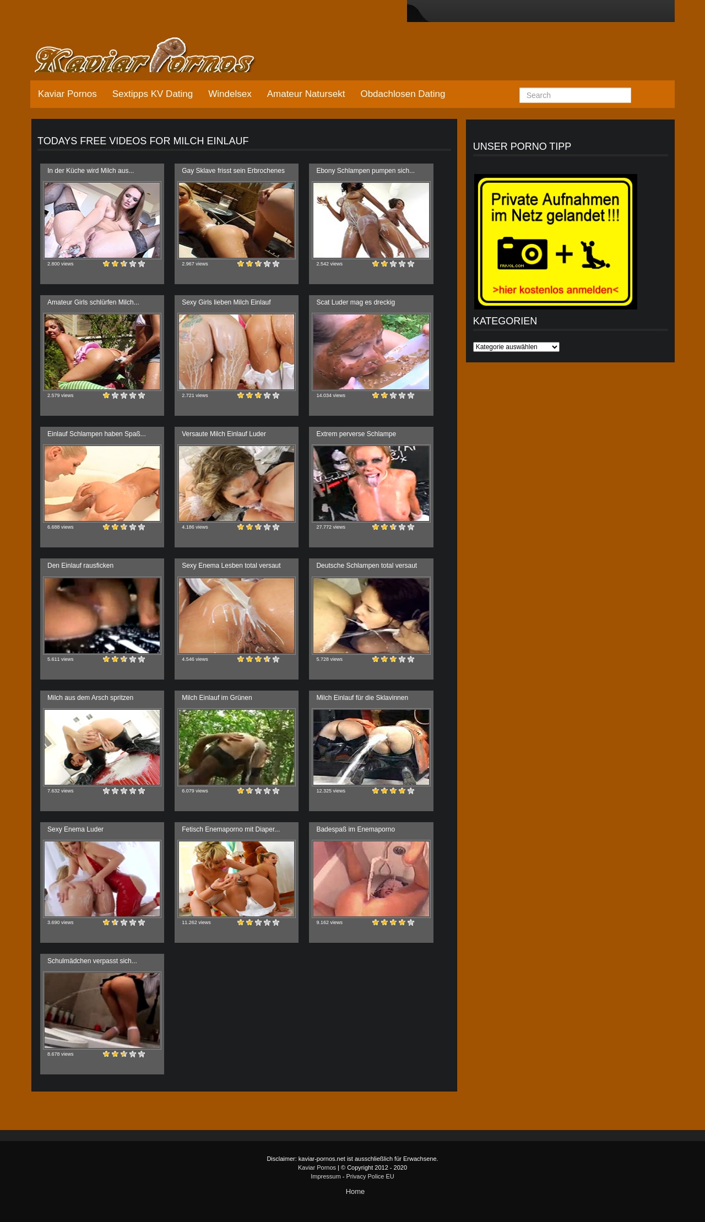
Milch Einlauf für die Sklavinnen (362, 698)
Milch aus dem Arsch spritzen (90, 698)
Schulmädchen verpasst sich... (92, 961)
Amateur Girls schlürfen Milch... (93, 302)
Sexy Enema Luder (75, 829)
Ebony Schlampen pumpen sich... (365, 171)
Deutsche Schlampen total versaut (366, 565)
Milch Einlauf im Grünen (217, 698)
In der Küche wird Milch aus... (90, 171)
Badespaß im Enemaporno (355, 829)
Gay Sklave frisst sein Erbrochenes (233, 171)
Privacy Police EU (370, 1176)
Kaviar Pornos (67, 94)
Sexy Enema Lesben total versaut (231, 565)
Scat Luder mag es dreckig (355, 302)
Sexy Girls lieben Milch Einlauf (226, 302)
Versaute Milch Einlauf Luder (224, 434)
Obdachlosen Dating (402, 94)
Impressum (325, 1176)
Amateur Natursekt (306, 94)
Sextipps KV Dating (152, 94)
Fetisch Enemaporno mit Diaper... (231, 829)
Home (355, 1191)
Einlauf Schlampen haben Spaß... (96, 434)
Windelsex (229, 94)
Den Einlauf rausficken (80, 565)
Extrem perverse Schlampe (356, 434)
